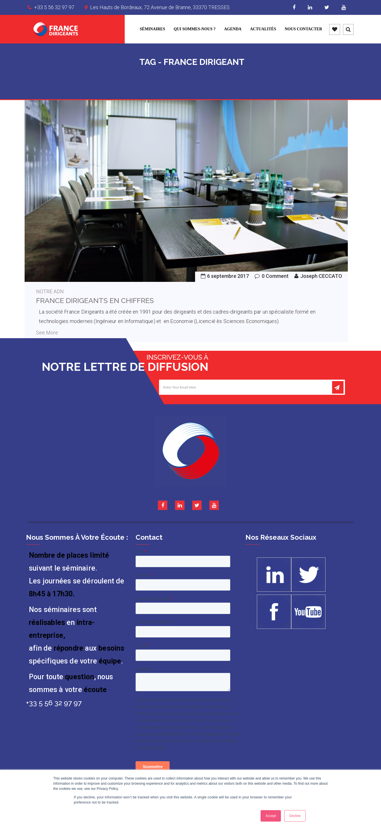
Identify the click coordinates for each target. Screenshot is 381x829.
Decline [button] (295, 816)
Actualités (263, 29)
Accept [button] (270, 816)
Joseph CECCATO (321, 276)
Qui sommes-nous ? (194, 29)
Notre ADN (50, 291)
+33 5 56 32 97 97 (54, 7)
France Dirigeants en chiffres (95, 300)
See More (47, 333)
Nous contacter (303, 29)
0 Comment (275, 276)
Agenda (232, 29)
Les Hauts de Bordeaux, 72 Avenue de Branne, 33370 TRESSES (160, 7)
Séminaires (152, 29)
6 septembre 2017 (228, 276)
